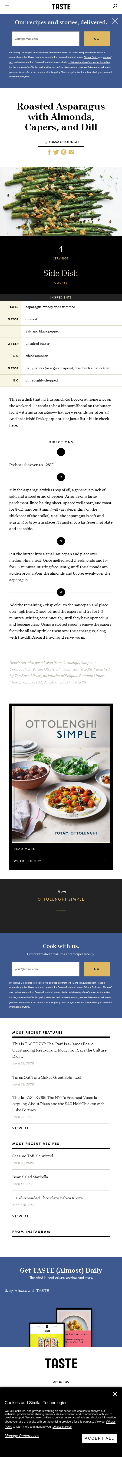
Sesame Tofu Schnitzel (32, 1155)
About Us (61, 1382)
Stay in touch (16, 1290)
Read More (24, 848)
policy (57, 72)
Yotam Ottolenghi (64, 142)
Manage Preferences (22, 1436)
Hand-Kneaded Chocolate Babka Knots (47, 1198)
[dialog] (61, 1422)
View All (22, 1128)
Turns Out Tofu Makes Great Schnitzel (46, 1077)
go (97, 38)
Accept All (99, 1438)
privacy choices (62, 1426)
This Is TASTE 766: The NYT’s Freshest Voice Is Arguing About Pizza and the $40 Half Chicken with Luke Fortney (58, 1103)
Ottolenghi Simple (61, 899)
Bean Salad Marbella (30, 1177)
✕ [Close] (115, 1394)
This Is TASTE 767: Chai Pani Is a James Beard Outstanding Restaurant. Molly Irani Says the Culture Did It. (59, 1050)
